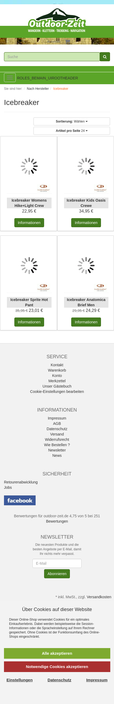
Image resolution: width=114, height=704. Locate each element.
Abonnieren (57, 574)
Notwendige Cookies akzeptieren (57, 666)
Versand (57, 434)
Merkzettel (57, 381)
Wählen (72, 121)
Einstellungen (20, 680)
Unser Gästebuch (57, 386)
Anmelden (54, 41)
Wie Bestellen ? (57, 445)
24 (72, 131)
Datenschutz (57, 429)
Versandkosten (99, 597)
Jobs (8, 487)
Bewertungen (57, 521)
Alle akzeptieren (57, 653)
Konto (57, 375)
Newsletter (57, 450)
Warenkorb (57, 370)
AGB (57, 423)
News (57, 455)
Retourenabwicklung (21, 482)
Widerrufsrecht (57, 439)
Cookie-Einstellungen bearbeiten (57, 391)
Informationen (29, 223)
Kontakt (57, 365)
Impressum (57, 418)
